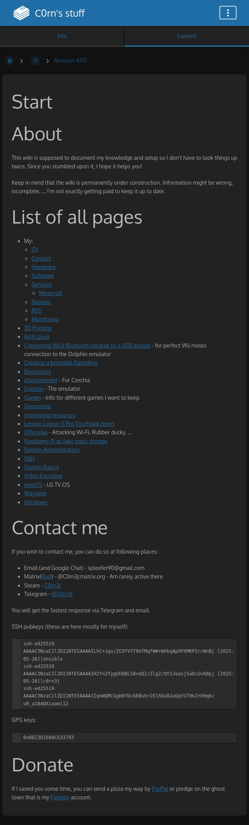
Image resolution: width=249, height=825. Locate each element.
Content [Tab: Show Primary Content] (186, 36)
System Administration (52, 449)
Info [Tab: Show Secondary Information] (62, 36)
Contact (41, 258)
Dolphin (34, 388)
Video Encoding (43, 475)
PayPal (160, 788)
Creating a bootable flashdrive (61, 362)
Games (32, 397)
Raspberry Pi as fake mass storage (65, 441)
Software (43, 275)
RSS (37, 310)
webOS (33, 484)
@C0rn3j (62, 594)
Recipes (41, 302)
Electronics (37, 371)
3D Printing (37, 328)
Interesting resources (49, 415)
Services (42, 284)
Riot (47, 576)
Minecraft (50, 293)
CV (35, 249)
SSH (29, 458)
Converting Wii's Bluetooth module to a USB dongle (87, 345)
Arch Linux (36, 336)
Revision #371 (70, 60)
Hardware (44, 267)
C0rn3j (52, 585)
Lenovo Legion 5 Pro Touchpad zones (69, 423)
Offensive (35, 432)
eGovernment (41, 380)
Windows (35, 502)
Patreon (60, 797)
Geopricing (37, 406)
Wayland (35, 493)
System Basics (41, 467)
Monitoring (45, 319)
